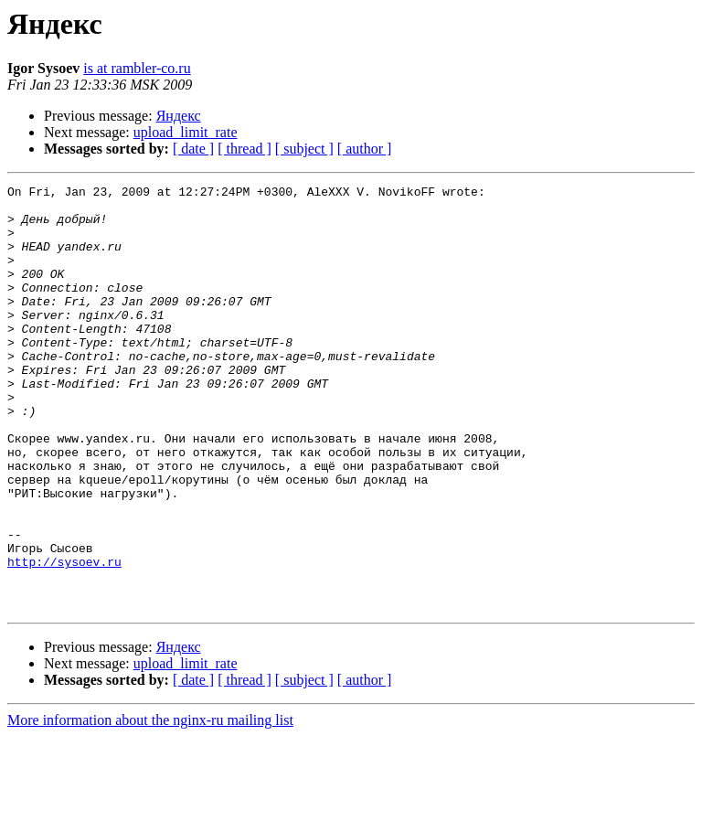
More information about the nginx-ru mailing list (150, 805)
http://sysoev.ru (64, 638)
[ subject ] (304, 148)
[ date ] (193, 148)
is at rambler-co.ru (136, 68)
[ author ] (364, 148)
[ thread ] (244, 148)
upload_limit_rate (185, 132)
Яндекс (178, 115)
